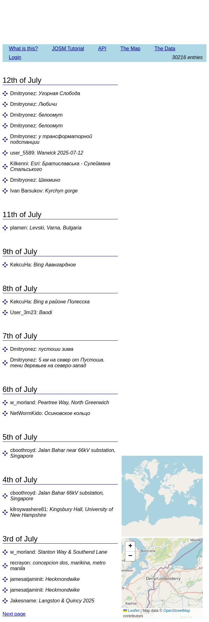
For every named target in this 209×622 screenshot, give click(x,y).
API (102, 48)
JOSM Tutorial (68, 48)
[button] (130, 547)
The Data (165, 48)
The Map (130, 48)
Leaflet (131, 610)
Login (15, 57)
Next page (14, 614)
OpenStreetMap (176, 610)
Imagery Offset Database (104, 21)
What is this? (23, 48)
